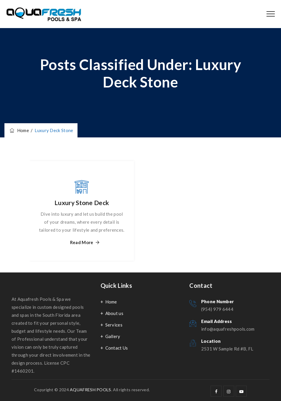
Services (113, 324)
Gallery (112, 336)
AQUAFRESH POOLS (90, 389)
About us (114, 313)
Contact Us (116, 347)
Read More (81, 242)
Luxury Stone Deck (81, 202)
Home (19, 130)
